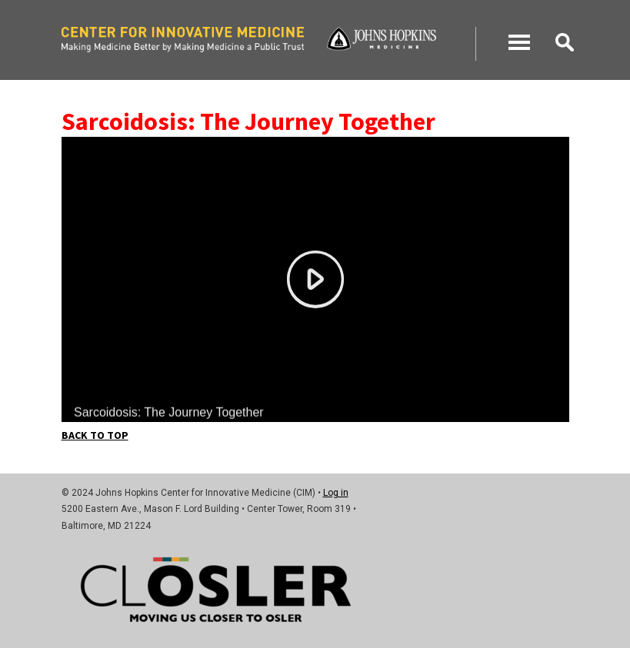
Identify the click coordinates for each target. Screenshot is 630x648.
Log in (335, 492)
